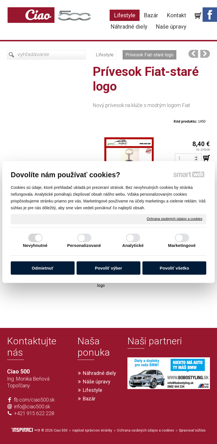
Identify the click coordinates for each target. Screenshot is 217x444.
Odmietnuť (42, 268)
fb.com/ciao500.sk (34, 400)
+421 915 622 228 (34, 413)
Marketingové (182, 245)
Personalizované (84, 245)
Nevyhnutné (35, 245)
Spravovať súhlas (192, 430)
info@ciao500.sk (32, 406)
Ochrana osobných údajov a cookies (174, 219)
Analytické (133, 245)
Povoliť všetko (174, 268)
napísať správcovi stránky (92, 430)
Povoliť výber (108, 268)
